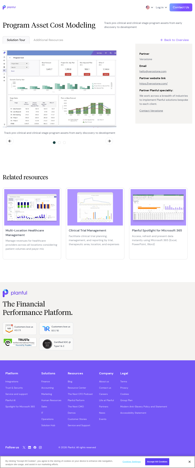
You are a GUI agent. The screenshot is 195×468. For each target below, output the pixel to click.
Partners (103, 406)
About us (104, 381)
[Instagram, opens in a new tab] (40, 447)
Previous (10, 141)
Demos (72, 412)
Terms (123, 381)
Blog (70, 381)
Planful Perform (76, 400)
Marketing (46, 393)
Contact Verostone (151, 110)
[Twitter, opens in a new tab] (24, 447)
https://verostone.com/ (153, 83)
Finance (45, 381)
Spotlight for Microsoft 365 (20, 406)
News (102, 412)
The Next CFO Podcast (80, 393)
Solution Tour (16, 40)
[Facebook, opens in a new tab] (35, 447)
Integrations (11, 381)
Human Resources (51, 400)
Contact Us (181, 7)
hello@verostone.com (152, 71)
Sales (44, 406)
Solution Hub (48, 425)
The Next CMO (76, 406)
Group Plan (126, 400)
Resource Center (77, 387)
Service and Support (79, 425)
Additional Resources (48, 40)
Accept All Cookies (157, 461)
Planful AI (10, 400)
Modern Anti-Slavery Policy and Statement (143, 406)
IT (42, 412)
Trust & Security (14, 387)
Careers (103, 393)
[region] (97, 462)
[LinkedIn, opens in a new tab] (29, 447)
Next (109, 141)
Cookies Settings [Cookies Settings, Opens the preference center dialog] (131, 461)
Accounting (47, 387)
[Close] (189, 461)
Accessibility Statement (133, 412)
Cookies (124, 393)
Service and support (16, 393)
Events (102, 418)
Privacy (124, 387)
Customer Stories (77, 418)
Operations (47, 418)
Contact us (105, 387)
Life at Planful (106, 400)
